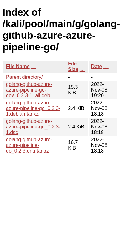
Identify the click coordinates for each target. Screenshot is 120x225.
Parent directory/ (24, 77)
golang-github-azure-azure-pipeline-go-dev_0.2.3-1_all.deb (29, 90)
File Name (18, 66)
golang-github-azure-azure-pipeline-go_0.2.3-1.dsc (33, 126)
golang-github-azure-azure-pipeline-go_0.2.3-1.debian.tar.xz (33, 108)
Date (96, 66)
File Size (73, 66)
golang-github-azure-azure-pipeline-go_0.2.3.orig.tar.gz (29, 145)
